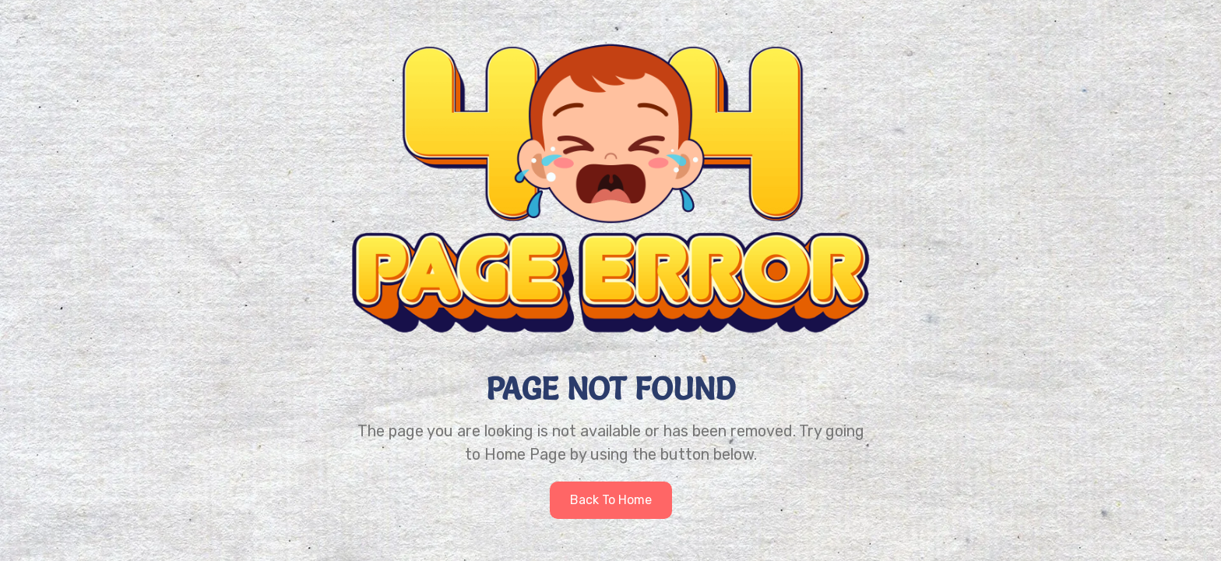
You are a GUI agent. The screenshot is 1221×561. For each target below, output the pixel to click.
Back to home (611, 499)
